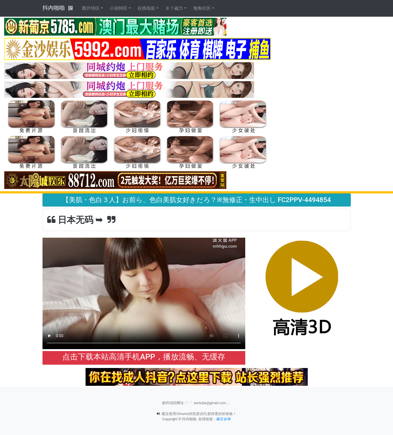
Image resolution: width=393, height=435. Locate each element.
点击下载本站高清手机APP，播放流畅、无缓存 (143, 356)
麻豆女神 (223, 419)
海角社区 (202, 8)
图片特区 (91, 8)
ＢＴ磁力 (174, 8)
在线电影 (146, 8)
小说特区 (118, 8)
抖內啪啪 (53, 7)
